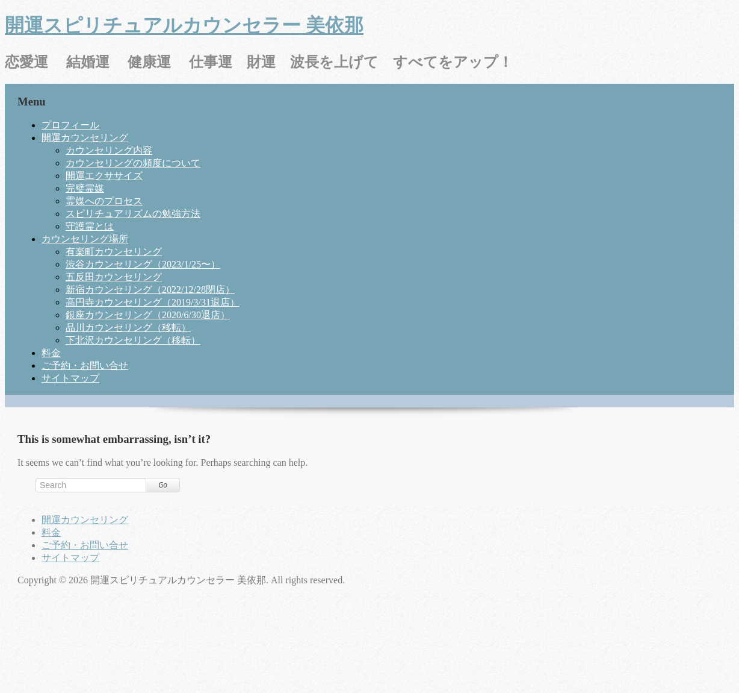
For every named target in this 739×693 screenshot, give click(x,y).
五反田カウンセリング (114, 277)
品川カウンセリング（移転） (128, 327)
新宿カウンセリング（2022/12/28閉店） (150, 289)
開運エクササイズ (104, 176)
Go (162, 485)
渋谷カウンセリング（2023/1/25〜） (143, 264)
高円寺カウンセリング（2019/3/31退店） (153, 302)
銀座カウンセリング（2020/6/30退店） (148, 315)
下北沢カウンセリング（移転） (133, 340)
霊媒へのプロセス (104, 201)
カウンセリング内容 (109, 150)
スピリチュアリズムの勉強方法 (133, 214)
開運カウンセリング (85, 138)
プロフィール (70, 125)
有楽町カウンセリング (114, 251)
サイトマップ (70, 378)
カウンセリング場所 (85, 239)
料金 (51, 353)
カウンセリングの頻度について (133, 163)
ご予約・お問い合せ (85, 365)
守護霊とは (90, 226)
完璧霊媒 (85, 188)
